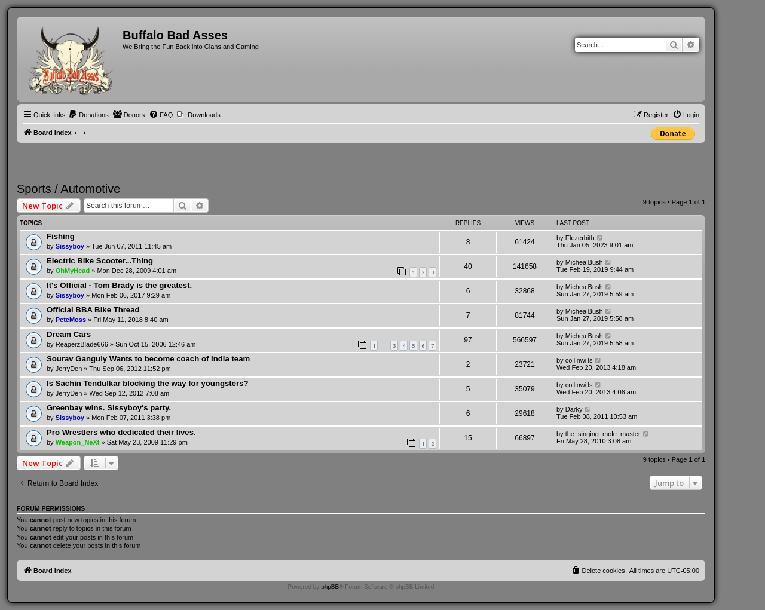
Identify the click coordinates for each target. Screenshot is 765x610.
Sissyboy (70, 246)
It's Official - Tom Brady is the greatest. (119, 285)
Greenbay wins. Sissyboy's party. (109, 407)
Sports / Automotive (68, 188)
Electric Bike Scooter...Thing (100, 260)
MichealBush (584, 262)
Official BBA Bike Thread (93, 309)
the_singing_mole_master (603, 433)
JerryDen (69, 368)
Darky (574, 409)
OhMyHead (73, 270)
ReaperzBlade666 (82, 344)
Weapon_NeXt (78, 442)
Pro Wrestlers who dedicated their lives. (121, 432)
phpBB (330, 587)
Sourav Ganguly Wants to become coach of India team (148, 358)
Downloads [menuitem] (204, 114)
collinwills (579, 360)
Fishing (61, 236)
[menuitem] (88, 115)
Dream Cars (69, 334)
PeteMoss (71, 319)
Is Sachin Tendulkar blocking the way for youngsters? (148, 383)
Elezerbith (580, 237)
